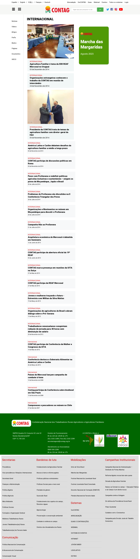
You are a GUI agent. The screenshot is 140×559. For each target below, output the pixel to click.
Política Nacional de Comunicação (13, 544)
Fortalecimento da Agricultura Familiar (49, 467)
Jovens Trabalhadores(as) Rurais (13, 524)
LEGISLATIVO (75, 550)
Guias (90, 2)
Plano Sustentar (110, 507)
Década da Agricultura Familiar (115, 481)
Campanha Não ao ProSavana (42, 224)
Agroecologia (41, 510)
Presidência (6, 467)
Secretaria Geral (7, 478)
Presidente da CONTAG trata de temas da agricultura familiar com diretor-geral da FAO (49, 132)
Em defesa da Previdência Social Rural (118, 501)
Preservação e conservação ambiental (50, 516)
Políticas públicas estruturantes (47, 478)
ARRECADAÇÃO (76, 516)
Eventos (104, 2)
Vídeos (14, 27)
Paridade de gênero (43, 490)
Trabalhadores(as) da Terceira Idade (14, 530)
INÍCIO (14, 59)
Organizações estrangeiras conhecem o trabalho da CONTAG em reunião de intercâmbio (49, 80)
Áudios (14, 43)
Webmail (97, 2)
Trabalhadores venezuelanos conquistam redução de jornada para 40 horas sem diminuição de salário (47, 329)
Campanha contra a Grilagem (114, 495)
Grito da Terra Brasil (77, 467)
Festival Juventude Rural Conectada (83, 484)
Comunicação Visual (9, 556)
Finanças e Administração (11, 484)
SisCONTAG (82, 2)
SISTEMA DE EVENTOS (79, 533)
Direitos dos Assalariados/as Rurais (49, 527)
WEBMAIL (74, 527)
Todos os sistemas (115, 2)
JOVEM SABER (76, 544)
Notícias (14, 21)
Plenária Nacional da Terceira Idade (83, 496)
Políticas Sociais (8, 507)
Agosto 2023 (87, 54)
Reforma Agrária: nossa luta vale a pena (118, 475)
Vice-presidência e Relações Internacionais (17, 473)
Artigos (14, 32)
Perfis (14, 37)
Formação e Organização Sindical (13, 513)
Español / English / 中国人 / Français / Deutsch (31, 2)
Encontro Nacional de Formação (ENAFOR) (85, 490)
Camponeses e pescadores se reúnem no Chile (50, 405)
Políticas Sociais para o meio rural (48, 484)
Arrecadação (71, 2)
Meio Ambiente (7, 501)
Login (126, 2)
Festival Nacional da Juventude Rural (83, 478)
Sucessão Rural (42, 496)
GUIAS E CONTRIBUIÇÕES (80, 521)
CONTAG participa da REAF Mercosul (45, 283)
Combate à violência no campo (47, 521)
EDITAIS (74, 556)
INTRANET (74, 539)
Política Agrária (7, 490)
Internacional (32, 342)
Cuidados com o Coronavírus (115, 513)
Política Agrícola (7, 496)
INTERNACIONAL (36, 61)
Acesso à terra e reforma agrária (48, 473)
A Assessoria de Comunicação (12, 550)
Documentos (16, 54)
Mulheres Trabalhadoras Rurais (12, 519)
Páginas (14, 48)
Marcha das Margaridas (79, 473)
